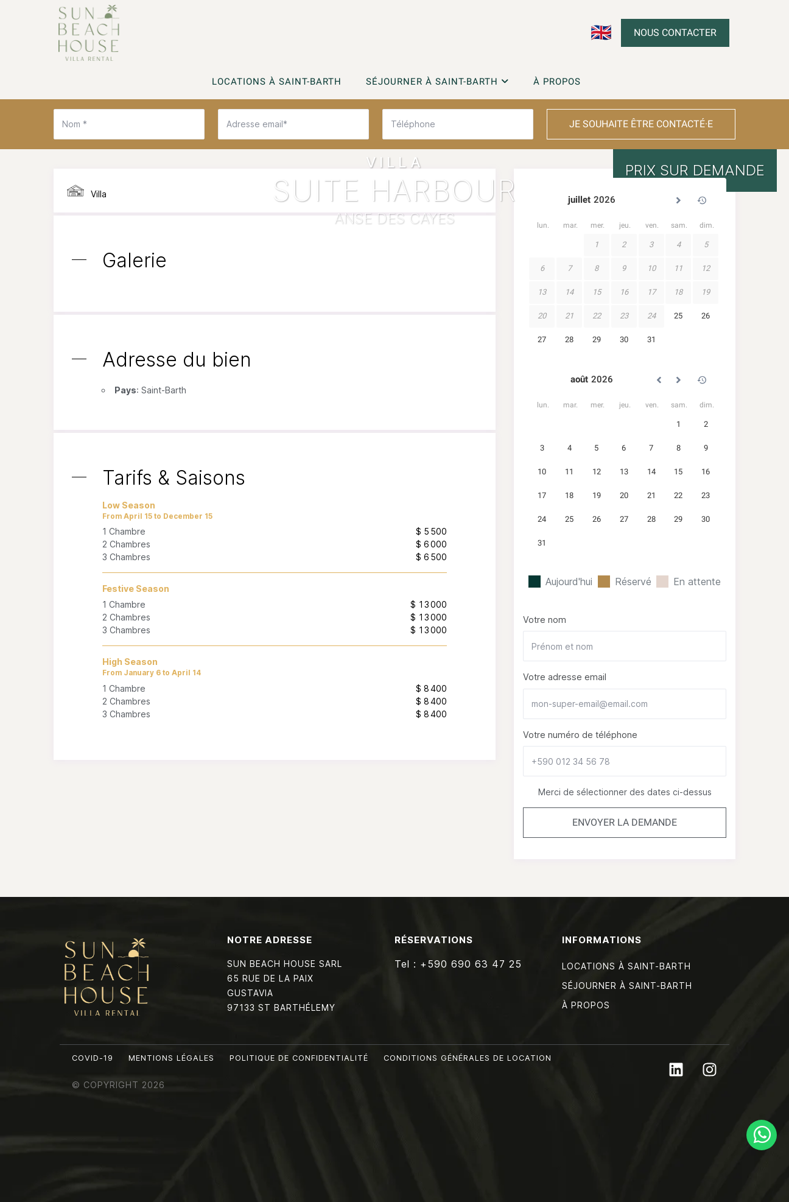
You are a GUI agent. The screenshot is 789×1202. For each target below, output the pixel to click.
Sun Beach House (88, 33)
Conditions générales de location (468, 1058)
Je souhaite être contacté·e (641, 124)
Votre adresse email (564, 677)
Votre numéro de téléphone (580, 734)
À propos (557, 81)
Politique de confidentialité (299, 1058)
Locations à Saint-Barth (277, 81)
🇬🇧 (601, 32)
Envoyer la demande (624, 822)
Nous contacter (675, 32)
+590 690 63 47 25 (471, 964)
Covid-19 (92, 1058)
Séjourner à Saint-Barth (437, 81)
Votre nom (544, 619)
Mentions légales (171, 1058)
